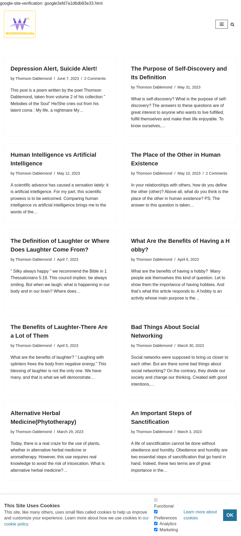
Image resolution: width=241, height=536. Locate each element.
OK (230, 515)
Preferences (165, 518)
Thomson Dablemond (34, 78)
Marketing (169, 530)
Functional (164, 506)
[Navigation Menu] (221, 24)
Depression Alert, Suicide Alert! (54, 68)
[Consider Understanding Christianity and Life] (20, 24)
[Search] (232, 24)
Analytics (168, 524)
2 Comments (95, 78)
